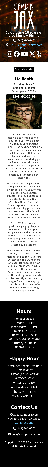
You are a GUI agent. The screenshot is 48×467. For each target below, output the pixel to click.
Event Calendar (24, 69)
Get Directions (24, 423)
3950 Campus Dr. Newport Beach (25, 46)
